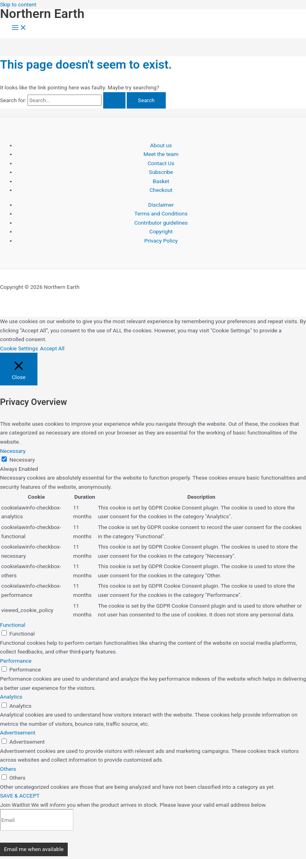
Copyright (161, 231)
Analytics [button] (11, 696)
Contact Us (160, 163)
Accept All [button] (52, 348)
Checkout (161, 190)
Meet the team (160, 154)
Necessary (22, 459)
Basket (161, 181)
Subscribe (161, 172)
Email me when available (34, 849)
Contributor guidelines (161, 222)
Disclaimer (161, 204)
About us (161, 145)
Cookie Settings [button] (19, 348)
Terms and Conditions (160, 213)
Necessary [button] (13, 451)
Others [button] (8, 769)
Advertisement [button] (17, 732)
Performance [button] (15, 661)
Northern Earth (42, 13)
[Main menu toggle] (19, 28)
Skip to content (18, 4)
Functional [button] (13, 625)
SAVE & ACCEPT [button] (19, 795)
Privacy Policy (161, 240)
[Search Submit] (114, 100)
